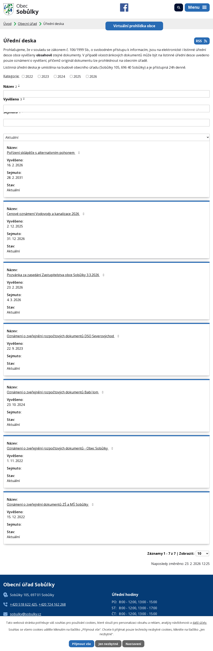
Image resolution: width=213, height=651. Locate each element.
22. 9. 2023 (15, 348)
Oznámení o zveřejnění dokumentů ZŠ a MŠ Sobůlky (51, 504)
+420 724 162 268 (52, 604)
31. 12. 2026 (16, 238)
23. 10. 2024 (16, 404)
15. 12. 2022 (16, 517)
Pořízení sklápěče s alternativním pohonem (44, 152)
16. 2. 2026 (15, 165)
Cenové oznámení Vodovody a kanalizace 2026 (46, 213)
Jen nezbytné (108, 644)
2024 (61, 76)
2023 (45, 76)
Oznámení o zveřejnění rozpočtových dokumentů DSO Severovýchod (63, 336)
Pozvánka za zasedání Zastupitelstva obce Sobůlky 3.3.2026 (56, 275)
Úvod (7, 23)
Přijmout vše (81, 644)
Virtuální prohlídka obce (134, 25)
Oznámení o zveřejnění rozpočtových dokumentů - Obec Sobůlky (60, 448)
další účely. (200, 623)
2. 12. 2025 (15, 226)
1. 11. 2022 (15, 460)
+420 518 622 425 (23, 604)
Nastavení (133, 644)
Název (10, 86)
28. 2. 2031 (15, 177)
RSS (202, 41)
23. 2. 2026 (15, 287)
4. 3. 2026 (14, 300)
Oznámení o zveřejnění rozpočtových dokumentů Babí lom (56, 392)
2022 (29, 76)
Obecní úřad (27, 23)
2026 (93, 76)
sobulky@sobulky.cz (25, 614)
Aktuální (13, 190)
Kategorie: (11, 76)
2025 (77, 76)
